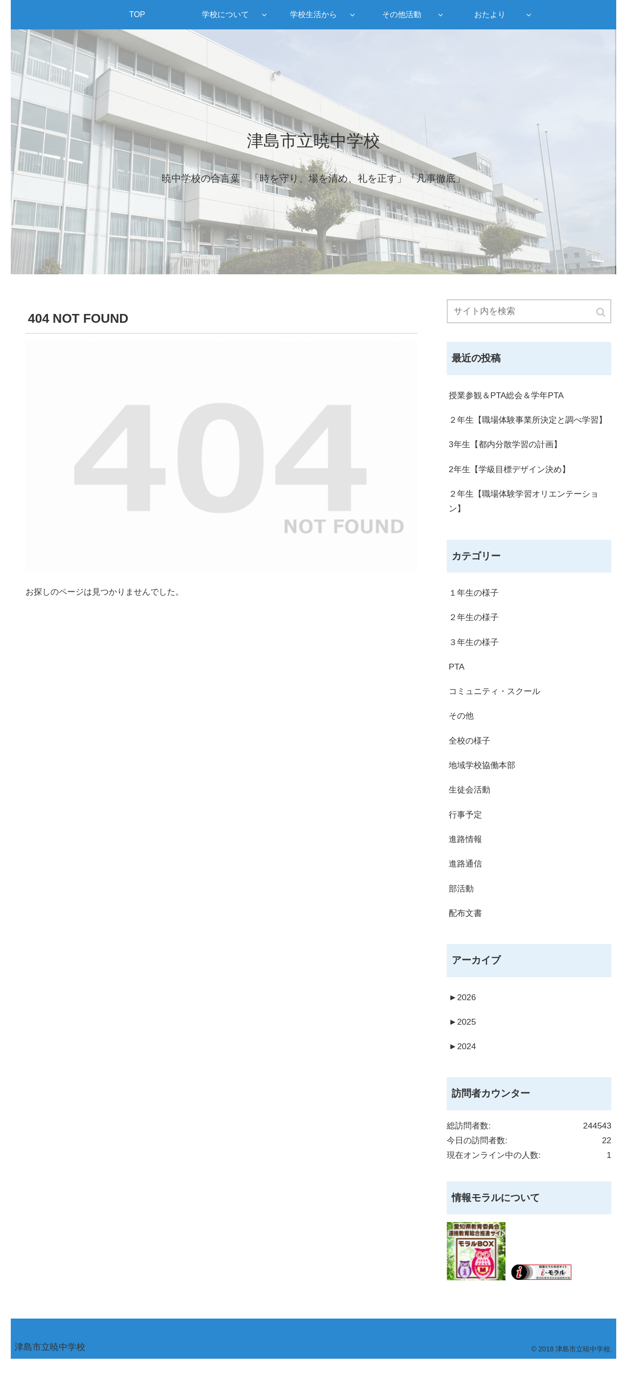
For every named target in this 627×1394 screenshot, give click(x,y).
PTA (457, 689)
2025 (463, 1052)
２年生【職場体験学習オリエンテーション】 (528, 520)
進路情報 (466, 865)
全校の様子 (471, 764)
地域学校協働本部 (484, 790)
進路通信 (466, 891)
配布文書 (466, 941)
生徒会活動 (471, 815)
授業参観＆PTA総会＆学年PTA (509, 396)
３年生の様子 (475, 664)
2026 (463, 1027)
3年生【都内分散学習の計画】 (508, 462)
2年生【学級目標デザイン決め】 (513, 487)
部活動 (462, 916)
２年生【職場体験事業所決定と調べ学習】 (524, 429)
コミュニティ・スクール (497, 714)
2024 (463, 1077)
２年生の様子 (475, 639)
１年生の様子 (475, 613)
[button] (601, 313)
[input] (529, 312)
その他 (462, 740)
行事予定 (466, 840)
